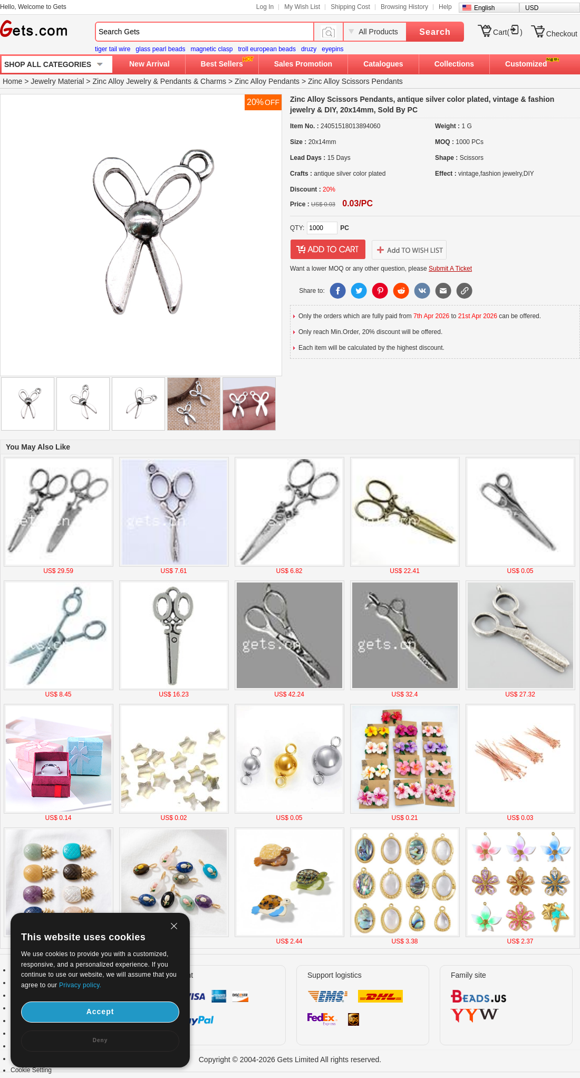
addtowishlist (409, 250)
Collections (454, 64)
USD (531, 8)
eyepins (332, 49)
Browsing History (404, 7)
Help (445, 7)
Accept (100, 1011)
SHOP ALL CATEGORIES (47, 64)
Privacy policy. (80, 985)
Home (12, 81)
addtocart (328, 250)
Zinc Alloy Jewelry (121, 81)
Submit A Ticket (450, 268)
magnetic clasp (211, 49)
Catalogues (383, 64)
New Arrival (149, 64)
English (484, 8)
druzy (308, 49)
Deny (100, 1040)
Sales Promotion (303, 64)
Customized (526, 64)
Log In (265, 7)
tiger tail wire (112, 49)
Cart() (508, 32)
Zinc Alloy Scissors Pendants (355, 81)
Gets (33, 28)
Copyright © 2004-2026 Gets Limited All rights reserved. (290, 1059)
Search (434, 31)
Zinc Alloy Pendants (267, 81)
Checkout (561, 34)
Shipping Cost (350, 7)
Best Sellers (222, 64)
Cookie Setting (31, 1070)
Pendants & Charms (193, 81)
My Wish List (302, 7)
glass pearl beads (160, 49)
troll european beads (266, 49)
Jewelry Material (57, 81)
